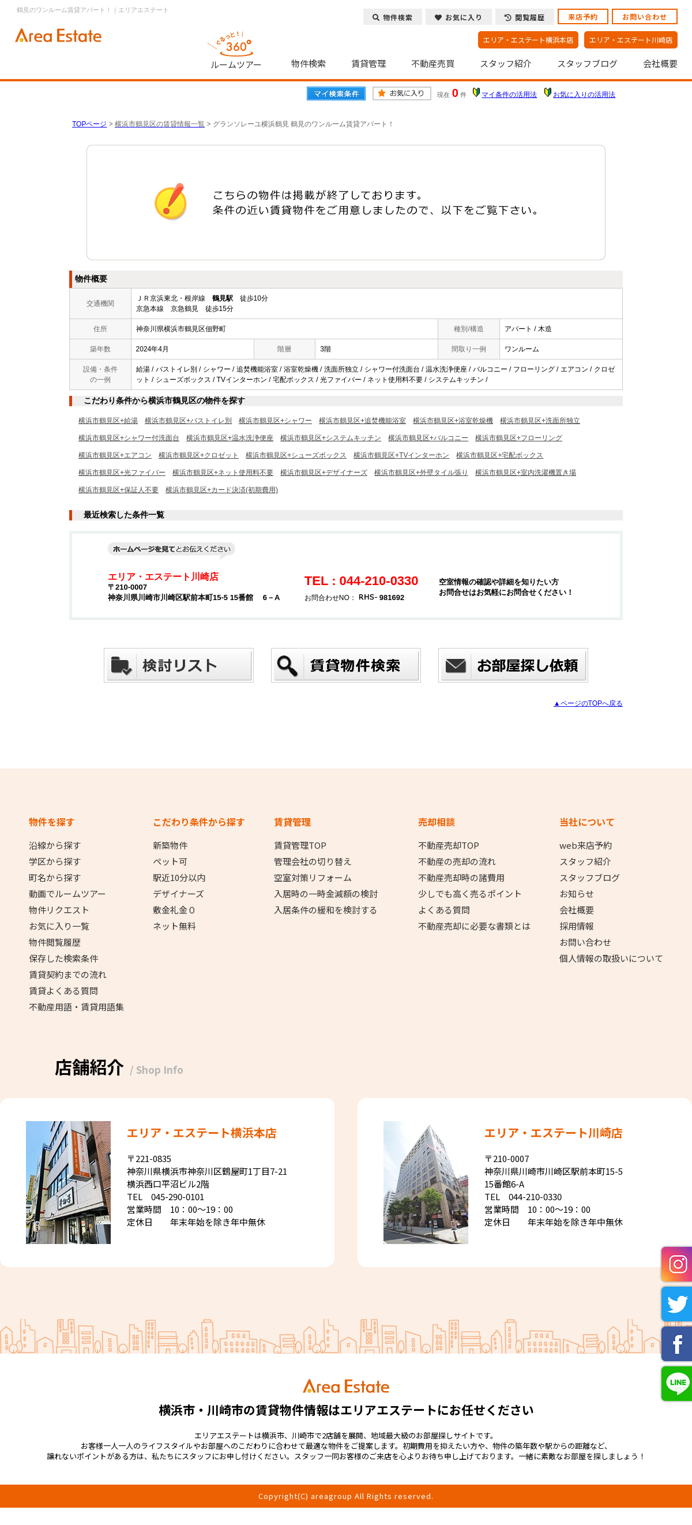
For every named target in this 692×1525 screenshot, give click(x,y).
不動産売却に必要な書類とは (474, 926)
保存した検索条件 (63, 958)
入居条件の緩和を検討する (326, 910)
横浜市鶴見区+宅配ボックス (499, 455)
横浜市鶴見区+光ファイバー (122, 473)
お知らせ (576, 894)
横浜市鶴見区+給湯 (108, 421)
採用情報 (576, 926)
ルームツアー (236, 48)
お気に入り (459, 17)
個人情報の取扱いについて (611, 958)
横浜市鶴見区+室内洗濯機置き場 (525, 473)
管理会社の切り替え (313, 861)
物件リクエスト (59, 910)
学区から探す (55, 861)
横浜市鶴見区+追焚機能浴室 (362, 421)
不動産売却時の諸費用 (461, 877)
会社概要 (660, 63)
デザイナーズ (178, 894)
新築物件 (170, 845)
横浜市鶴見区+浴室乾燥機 (453, 421)
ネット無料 (174, 926)
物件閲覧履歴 (55, 942)
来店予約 (583, 16)
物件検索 (308, 63)
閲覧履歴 (525, 17)
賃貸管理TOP (300, 845)
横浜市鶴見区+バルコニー (428, 438)
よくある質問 (444, 910)
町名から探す (55, 877)
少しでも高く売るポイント (470, 894)
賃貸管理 (368, 63)
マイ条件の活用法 (509, 95)
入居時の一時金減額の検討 (326, 894)
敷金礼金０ (174, 910)
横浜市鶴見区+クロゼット (199, 455)
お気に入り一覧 (59, 926)
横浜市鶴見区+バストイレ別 (188, 421)
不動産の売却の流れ (457, 861)
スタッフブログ (587, 63)
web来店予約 (585, 845)
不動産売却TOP (448, 845)
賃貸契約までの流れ (68, 974)
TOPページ (89, 124)
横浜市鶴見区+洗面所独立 (540, 421)
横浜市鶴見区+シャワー (275, 421)
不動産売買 (432, 63)
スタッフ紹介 (506, 63)
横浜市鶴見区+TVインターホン (401, 455)
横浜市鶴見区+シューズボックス (296, 455)
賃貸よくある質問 (63, 991)
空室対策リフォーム (313, 877)
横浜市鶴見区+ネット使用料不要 (222, 473)
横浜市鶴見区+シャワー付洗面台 (128, 438)
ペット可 (170, 861)
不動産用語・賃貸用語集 (76, 1007)
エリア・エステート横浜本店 (528, 39)
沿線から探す (55, 845)
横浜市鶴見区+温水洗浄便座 (229, 438)
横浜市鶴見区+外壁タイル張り (421, 473)
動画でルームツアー (67, 894)
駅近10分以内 (179, 877)
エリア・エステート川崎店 (630, 39)
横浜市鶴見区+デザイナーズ (323, 473)
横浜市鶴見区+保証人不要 (118, 490)
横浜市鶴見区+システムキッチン (330, 438)
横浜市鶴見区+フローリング (518, 438)
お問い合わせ (644, 16)
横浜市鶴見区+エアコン (115, 455)
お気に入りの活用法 (584, 95)
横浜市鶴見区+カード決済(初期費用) (222, 490)
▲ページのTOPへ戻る (588, 703)
